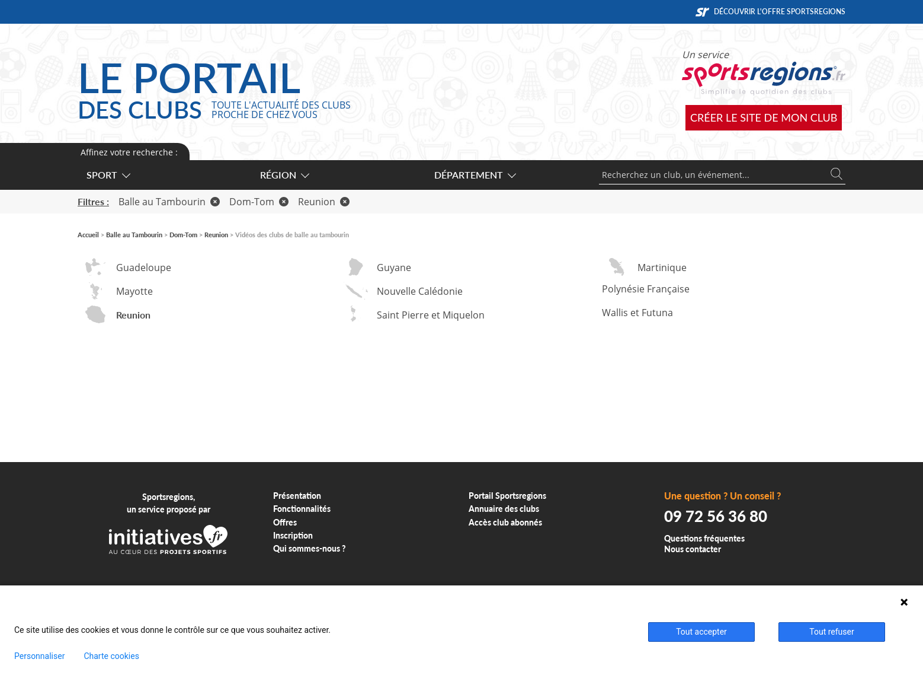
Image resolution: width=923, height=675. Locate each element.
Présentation (297, 496)
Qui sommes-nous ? (309, 548)
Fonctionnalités (302, 509)
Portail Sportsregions (507, 496)
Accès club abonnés (505, 522)
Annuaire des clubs (504, 509)
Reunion (324, 201)
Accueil (88, 234)
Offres (285, 522)
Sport (107, 174)
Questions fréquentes (704, 538)
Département (474, 174)
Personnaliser (39, 656)
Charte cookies (111, 656)
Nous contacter (692, 549)
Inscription (293, 535)
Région (284, 174)
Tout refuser (831, 631)
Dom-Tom (259, 201)
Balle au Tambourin (169, 201)
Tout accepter (701, 631)
